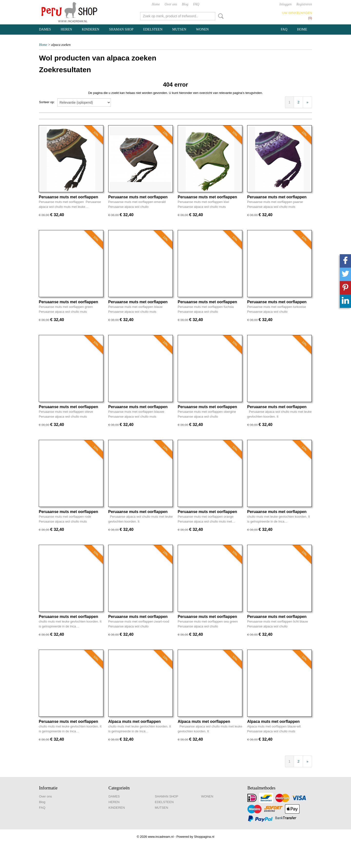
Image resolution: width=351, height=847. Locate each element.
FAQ (196, 4)
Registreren (304, 4)
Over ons (171, 4)
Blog (185, 4)
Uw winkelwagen (297, 13)
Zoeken (220, 16)
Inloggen (285, 4)
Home (156, 4)
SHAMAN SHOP (121, 29)
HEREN (66, 29)
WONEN (202, 29)
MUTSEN (179, 29)
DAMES (45, 29)
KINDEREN (90, 29)
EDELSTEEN (152, 29)
